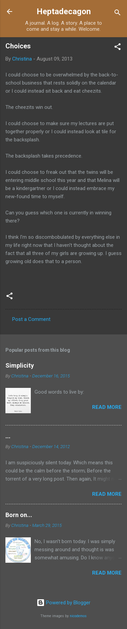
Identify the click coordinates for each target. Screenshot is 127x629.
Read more (107, 407)
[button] (117, 48)
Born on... (18, 514)
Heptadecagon (64, 11)
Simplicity (19, 365)
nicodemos (78, 616)
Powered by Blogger (63, 603)
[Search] (117, 13)
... (7, 436)
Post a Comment (31, 319)
